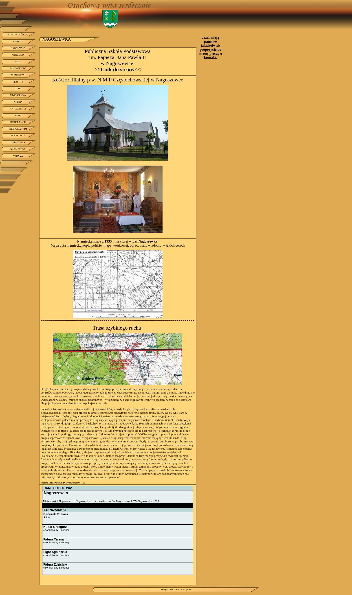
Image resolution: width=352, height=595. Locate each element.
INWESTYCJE (18, 135)
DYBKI (18, 88)
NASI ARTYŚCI (17, 149)
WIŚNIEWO (18, 55)
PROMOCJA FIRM (18, 129)
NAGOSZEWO (18, 48)
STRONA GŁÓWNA (18, 34)
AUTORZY (18, 156)
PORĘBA (17, 102)
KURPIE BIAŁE (18, 122)
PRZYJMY (18, 82)
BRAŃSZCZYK (18, 75)
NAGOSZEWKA (18, 95)
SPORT (18, 115)
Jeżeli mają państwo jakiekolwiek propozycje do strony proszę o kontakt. (210, 47)
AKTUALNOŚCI (18, 108)
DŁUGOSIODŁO (18, 68)
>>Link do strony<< (118, 69)
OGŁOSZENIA (18, 142)
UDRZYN (18, 41)
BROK (18, 61)
